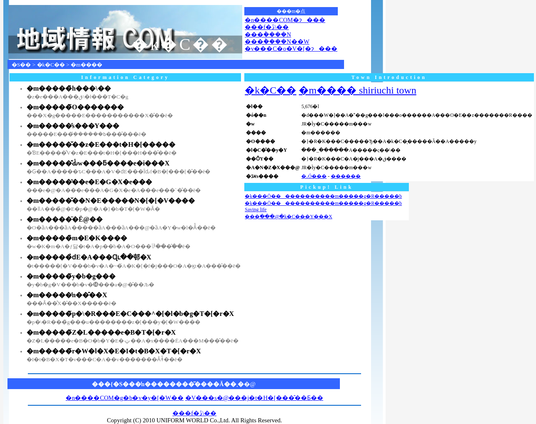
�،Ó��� (314, 176)
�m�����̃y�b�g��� (71, 276)
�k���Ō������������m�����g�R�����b (323, 196)
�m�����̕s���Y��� (73, 125)
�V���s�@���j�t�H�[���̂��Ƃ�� (254, 397)
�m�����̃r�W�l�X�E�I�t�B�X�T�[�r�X (114, 351)
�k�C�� (51, 65)
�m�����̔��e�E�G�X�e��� (89, 181)
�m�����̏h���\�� (69, 88)
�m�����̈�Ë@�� (65, 219)
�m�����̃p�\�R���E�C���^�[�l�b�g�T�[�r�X (130, 313)
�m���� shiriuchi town (357, 90)
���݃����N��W (277, 41)
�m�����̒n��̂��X (67, 294)
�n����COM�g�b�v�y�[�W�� (125, 397)
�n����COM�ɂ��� (285, 20)
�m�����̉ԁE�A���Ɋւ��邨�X (89, 257)
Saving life (255, 209)
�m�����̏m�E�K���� (77, 238)
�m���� (86, 65)
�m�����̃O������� (75, 107)
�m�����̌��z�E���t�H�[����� (101, 144)
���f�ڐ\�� (267, 27)
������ (346, 176)
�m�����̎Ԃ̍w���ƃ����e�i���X (98, 163)
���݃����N (268, 34)
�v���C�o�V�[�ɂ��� (291, 48)
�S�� (21, 65)
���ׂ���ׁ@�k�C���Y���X (288, 216)
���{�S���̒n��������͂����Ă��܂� (168, 384)
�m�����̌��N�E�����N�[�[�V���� (111, 200)
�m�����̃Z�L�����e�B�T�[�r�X (101, 332)
